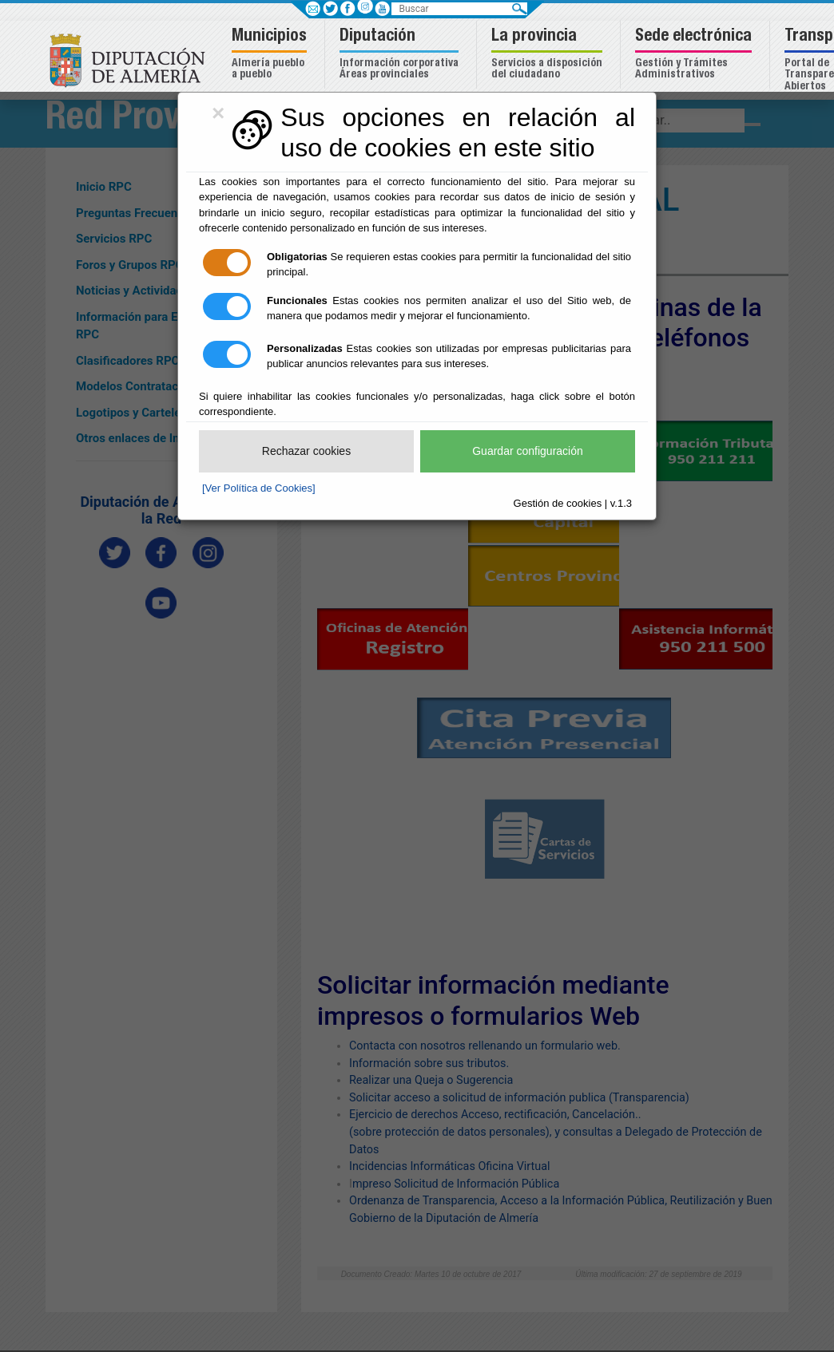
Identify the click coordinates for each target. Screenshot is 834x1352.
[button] (271, 55)
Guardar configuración (527, 451)
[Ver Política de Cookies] (259, 488)
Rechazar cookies (306, 451)
